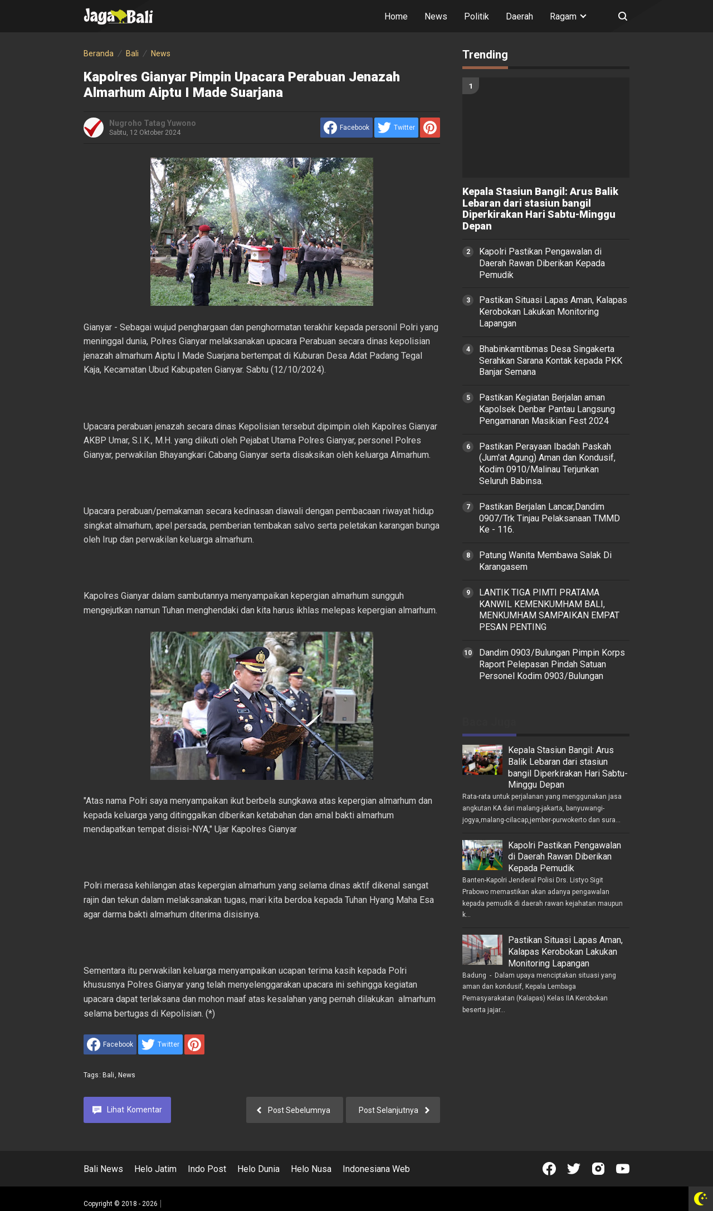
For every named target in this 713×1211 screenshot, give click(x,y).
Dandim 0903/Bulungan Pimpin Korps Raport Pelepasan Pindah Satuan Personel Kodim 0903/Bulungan (552, 664)
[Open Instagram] (598, 1168)
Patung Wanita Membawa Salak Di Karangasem (545, 561)
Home (396, 16)
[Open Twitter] (573, 1168)
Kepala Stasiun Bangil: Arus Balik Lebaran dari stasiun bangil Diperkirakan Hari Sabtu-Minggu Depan (540, 209)
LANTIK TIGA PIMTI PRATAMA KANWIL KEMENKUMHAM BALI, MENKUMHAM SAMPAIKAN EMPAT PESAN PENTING (549, 609)
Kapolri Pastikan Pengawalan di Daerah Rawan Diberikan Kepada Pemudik (542, 263)
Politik (476, 16)
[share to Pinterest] (430, 128)
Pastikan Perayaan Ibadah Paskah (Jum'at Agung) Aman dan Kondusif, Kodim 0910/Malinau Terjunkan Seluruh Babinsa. (547, 463)
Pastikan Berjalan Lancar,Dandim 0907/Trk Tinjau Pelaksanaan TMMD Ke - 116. (549, 518)
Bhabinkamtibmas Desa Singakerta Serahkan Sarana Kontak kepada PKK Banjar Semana (550, 361)
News (435, 16)
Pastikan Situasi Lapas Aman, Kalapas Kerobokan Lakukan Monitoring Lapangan (553, 312)
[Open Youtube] (622, 1168)
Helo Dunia (258, 1169)
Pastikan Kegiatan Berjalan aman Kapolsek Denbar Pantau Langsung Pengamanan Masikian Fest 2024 (547, 409)
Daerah (519, 16)
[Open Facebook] (549, 1168)
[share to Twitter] (396, 128)
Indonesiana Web (376, 1169)
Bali (108, 1075)
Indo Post (207, 1169)
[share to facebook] (346, 128)
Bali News (103, 1169)
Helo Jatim (155, 1169)
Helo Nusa (311, 1169)
